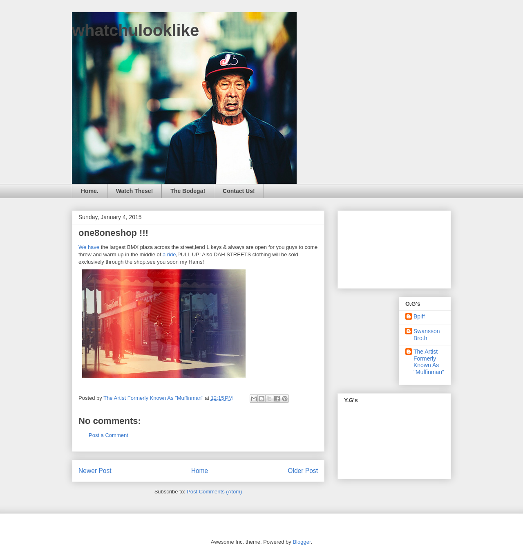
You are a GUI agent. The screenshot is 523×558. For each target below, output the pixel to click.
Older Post (303, 470)
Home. (89, 191)
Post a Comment (108, 435)
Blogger (302, 542)
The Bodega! (187, 191)
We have (88, 247)
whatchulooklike (135, 30)
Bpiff (419, 316)
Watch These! (134, 191)
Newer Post (95, 470)
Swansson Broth (426, 334)
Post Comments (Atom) (214, 492)
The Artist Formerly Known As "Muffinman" (428, 361)
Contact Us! (239, 191)
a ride (169, 254)
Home (199, 470)
